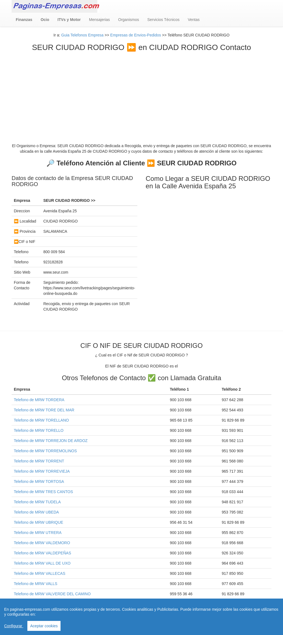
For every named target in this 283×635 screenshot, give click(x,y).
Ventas (194, 19)
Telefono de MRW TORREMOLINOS (45, 451)
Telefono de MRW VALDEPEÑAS (42, 553)
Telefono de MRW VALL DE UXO (42, 563)
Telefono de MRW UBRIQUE (38, 522)
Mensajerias (99, 19)
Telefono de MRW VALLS (35, 583)
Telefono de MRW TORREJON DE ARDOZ (51, 440)
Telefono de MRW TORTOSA (39, 481)
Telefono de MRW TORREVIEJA (42, 471)
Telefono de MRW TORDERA (39, 400)
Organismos (128, 19)
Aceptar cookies (44, 626)
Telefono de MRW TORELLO (39, 430)
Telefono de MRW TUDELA (37, 502)
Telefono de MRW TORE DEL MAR (44, 410)
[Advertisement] (141, 93)
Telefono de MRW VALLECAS (39, 573)
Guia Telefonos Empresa (82, 35)
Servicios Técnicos (163, 19)
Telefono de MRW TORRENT (39, 461)
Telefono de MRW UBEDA (36, 512)
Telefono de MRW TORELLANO (41, 420)
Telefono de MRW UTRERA (37, 532)
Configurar (13, 626)
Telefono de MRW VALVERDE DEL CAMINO (52, 594)
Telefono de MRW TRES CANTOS (43, 492)
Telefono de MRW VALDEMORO (42, 543)
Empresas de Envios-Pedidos (135, 35)
